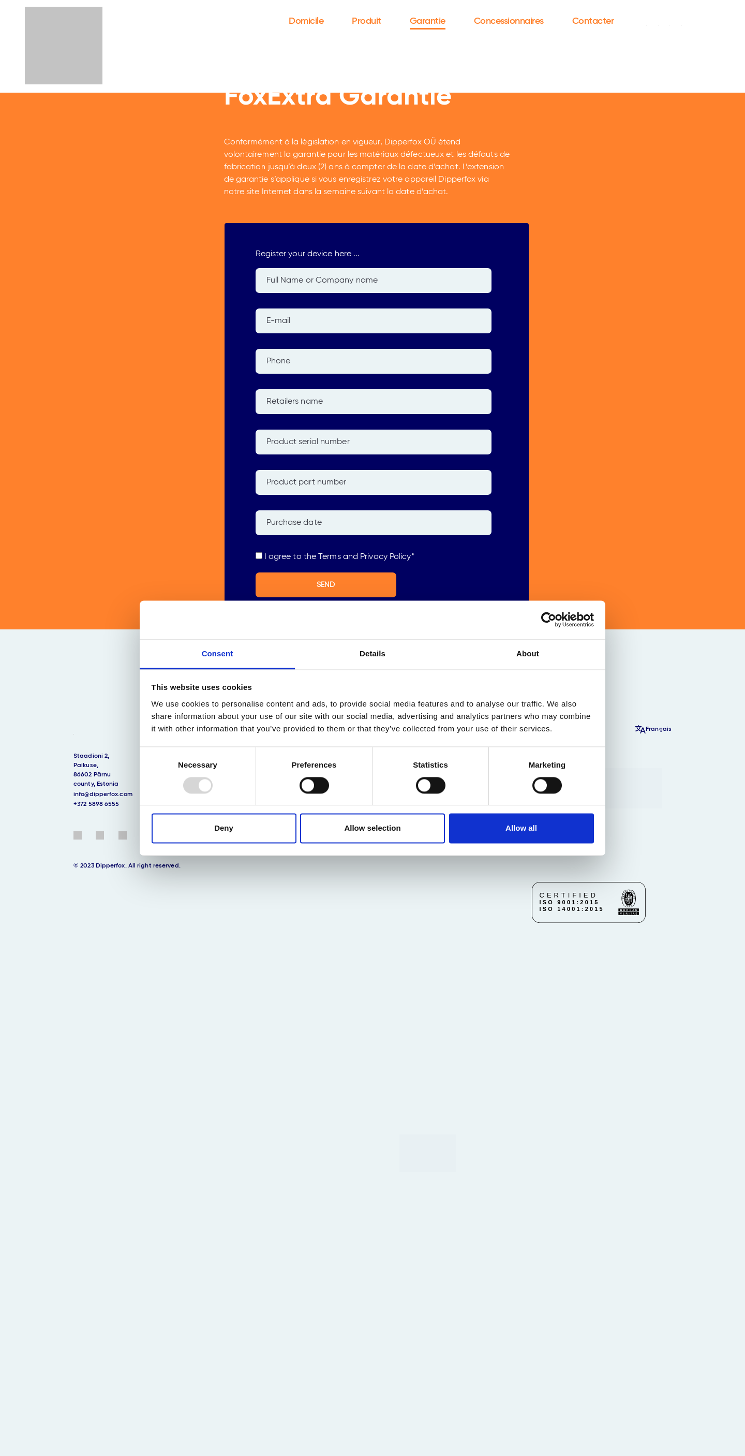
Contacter (593, 21)
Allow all (521, 828)
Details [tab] (372, 653)
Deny (223, 828)
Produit (366, 21)
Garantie (427, 21)
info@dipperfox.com (102, 794)
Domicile (306, 21)
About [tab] (527, 653)
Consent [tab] (217, 653)
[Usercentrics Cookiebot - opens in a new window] (548, 619)
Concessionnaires (509, 21)
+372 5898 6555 (96, 804)
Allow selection (372, 828)
